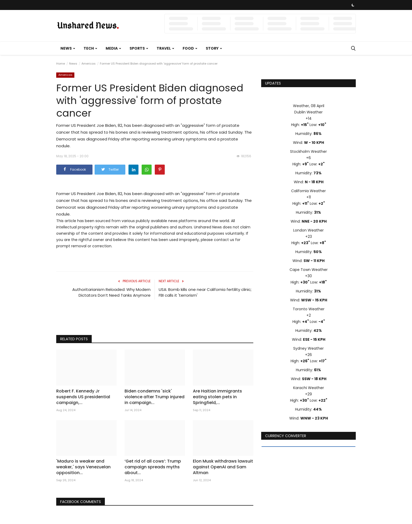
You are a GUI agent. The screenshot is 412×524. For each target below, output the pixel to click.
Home (60, 63)
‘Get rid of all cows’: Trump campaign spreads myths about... (153, 467)
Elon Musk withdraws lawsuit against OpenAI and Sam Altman (223, 467)
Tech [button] (90, 48)
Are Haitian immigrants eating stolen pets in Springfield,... (217, 397)
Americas (88, 63)
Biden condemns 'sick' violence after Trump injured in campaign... (154, 397)
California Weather (308, 190)
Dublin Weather (308, 112)
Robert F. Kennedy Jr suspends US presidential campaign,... (83, 397)
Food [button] (190, 48)
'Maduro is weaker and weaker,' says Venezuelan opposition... (83, 467)
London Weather (308, 230)
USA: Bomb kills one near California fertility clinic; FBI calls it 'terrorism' (205, 292)
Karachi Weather (308, 387)
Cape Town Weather (309, 269)
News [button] (67, 48)
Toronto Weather (309, 309)
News (73, 63)
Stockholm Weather (308, 151)
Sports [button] (139, 48)
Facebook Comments (81, 501)
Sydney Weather (308, 348)
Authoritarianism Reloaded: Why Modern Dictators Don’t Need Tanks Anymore (111, 292)
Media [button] (113, 48)
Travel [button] (165, 48)
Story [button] (214, 48)
